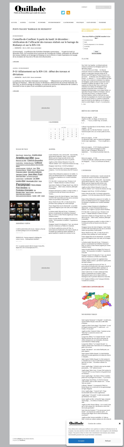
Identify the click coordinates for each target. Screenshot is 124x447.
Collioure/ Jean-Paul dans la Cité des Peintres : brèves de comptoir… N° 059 (96, 127)
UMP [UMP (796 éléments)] (38, 196)
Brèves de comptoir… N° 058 (89, 138)
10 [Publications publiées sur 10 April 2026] (67, 132)
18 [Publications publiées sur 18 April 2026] (72, 134)
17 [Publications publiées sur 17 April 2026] (67, 134)
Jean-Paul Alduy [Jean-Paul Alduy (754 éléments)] (21, 176)
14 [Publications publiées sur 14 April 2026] (55, 134)
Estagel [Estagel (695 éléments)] (29, 170)
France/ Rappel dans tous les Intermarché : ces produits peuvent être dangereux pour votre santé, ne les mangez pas (96, 238)
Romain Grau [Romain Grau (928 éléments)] (20, 192)
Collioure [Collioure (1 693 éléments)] (38, 163)
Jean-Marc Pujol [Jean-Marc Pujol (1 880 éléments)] (35, 174)
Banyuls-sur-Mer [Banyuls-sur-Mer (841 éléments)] (21, 160)
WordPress (22, 440)
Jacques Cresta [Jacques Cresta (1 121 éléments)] (21, 174)
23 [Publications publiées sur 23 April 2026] (63, 136)
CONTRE (87, 46)
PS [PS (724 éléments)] (29, 188)
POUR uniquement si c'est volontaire (94, 44)
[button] (120, 423)
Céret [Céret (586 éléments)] (34, 168)
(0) (85, 104)
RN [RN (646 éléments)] (35, 190)
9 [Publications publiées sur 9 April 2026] (63, 132)
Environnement (54, 22)
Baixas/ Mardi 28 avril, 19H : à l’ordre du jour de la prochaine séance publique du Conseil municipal (95, 233)
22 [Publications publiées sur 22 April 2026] (59, 136)
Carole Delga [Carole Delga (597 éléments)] (19, 163)
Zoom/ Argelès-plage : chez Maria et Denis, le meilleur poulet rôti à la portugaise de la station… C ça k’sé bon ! (96, 376)
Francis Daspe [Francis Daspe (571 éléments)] (40, 170)
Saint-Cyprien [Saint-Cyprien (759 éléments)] (30, 192)
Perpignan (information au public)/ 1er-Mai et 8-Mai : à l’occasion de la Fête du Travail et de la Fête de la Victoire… (96, 223)
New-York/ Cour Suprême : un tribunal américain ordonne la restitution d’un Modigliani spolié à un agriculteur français (94, 66)
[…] (83, 104)
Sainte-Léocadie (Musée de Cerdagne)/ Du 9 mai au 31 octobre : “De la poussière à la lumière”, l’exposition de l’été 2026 (96, 251)
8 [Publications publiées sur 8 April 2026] (59, 132)
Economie (41, 22)
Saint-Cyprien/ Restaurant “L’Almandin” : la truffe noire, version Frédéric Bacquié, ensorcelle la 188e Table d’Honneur (96, 321)
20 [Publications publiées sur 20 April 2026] (51, 136)
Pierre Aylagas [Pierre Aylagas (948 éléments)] (36, 185)
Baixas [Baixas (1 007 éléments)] (37, 158)
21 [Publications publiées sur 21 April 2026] (55, 136)
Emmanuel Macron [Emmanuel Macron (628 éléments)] (21, 170)
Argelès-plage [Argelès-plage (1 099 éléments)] (37, 155)
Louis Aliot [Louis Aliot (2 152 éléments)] (21, 181)
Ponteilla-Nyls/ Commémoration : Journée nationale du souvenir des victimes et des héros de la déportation (96, 176)
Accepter (81, 441)
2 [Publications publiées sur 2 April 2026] (63, 131)
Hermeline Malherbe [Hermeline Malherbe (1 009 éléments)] (35, 172)
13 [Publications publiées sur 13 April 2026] (51, 134)
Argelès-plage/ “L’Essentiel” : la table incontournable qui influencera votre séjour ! (95, 395)
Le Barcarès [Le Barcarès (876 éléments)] (28, 178)
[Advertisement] (23, 134)
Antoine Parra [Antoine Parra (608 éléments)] (27, 155)
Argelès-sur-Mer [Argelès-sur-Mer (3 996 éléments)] (25, 157)
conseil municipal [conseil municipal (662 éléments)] (21, 168)
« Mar (63, 139)
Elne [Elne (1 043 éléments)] (38, 168)
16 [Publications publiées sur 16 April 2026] (63, 134)
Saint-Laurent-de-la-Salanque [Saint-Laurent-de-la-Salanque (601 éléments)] (24, 196)
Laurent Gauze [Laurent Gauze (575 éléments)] (20, 178)
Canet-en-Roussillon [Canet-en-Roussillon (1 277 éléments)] (35, 160)
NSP (85, 42)
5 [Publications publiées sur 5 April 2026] (76, 131)
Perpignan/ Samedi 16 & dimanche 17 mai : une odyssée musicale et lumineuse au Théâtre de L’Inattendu (96, 255)
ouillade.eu (20, 438)
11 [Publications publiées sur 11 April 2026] (72, 132)
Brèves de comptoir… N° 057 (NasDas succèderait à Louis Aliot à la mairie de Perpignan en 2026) (95, 148)
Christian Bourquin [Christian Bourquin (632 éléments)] (29, 163)
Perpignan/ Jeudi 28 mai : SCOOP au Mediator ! (94, 191)
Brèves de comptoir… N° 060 (89, 117)
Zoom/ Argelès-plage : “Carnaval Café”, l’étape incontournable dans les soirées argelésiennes (94, 391)
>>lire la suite (16, 61)
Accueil (14, 22)
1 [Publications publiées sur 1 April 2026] (59, 131)
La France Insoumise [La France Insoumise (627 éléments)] (32, 176)
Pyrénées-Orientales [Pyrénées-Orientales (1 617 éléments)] (24, 190)
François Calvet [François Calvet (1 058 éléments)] (21, 172)
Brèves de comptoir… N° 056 (89, 158)
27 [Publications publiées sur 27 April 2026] (51, 138)
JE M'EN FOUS (88, 40)
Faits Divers (91, 22)
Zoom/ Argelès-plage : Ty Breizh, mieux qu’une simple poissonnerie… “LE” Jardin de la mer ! (96, 367)
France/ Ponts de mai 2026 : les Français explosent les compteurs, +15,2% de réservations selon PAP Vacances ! (96, 195)
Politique (80, 22)
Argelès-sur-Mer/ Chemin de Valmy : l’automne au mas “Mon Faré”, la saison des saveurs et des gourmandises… (96, 332)
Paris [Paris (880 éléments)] (40, 181)
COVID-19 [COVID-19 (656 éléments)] (29, 168)
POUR (86, 48)
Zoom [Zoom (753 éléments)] (43, 196)
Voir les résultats (96, 53)
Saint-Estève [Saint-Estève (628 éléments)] (38, 192)
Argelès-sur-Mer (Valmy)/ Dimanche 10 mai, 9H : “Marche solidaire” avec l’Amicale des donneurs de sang (96, 188)
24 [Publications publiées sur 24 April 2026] (67, 136)
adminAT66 (18, 48)
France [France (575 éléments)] (34, 170)
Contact (84, 7)
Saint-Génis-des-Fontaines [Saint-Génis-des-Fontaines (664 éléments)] (23, 194)
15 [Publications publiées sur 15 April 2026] (59, 134)
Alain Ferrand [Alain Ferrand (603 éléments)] (19, 155)
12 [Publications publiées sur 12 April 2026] (76, 132)
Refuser (108, 441)
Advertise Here (45, 108)
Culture (32, 22)
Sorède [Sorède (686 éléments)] (34, 196)
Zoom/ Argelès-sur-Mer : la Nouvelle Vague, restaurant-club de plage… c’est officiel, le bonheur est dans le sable (96, 400)
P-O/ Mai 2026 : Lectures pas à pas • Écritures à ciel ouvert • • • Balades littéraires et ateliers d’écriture (95, 212)
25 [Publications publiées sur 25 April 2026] (72, 136)
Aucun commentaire (36, 48)
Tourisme (102, 22)
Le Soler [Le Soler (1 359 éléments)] (36, 178)
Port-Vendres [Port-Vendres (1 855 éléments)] (22, 188)
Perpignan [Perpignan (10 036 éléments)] (23, 184)
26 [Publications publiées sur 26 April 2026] (76, 136)
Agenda (23, 22)
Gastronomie (68, 22)
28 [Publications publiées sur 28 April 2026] (55, 138)
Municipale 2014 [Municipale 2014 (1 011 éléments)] (32, 181)
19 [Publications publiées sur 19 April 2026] (76, 134)
